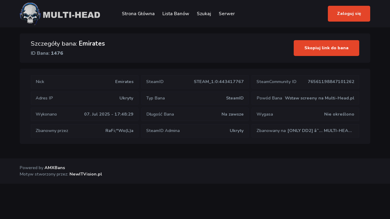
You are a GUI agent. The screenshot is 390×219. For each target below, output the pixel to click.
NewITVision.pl (85, 174)
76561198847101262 (331, 81)
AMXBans (54, 168)
